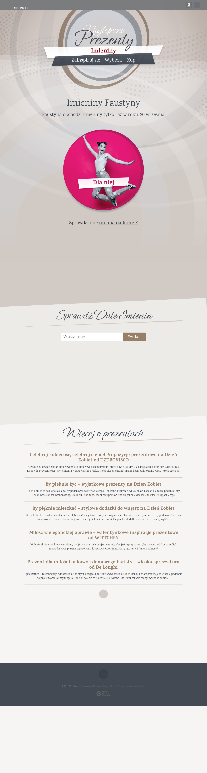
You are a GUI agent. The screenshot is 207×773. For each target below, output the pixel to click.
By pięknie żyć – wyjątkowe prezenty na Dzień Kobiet (104, 500)
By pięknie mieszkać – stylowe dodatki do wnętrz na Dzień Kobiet (103, 541)
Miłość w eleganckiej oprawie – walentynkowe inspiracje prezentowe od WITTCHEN (103, 582)
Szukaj (142, 338)
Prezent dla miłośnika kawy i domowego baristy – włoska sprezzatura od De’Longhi (103, 619)
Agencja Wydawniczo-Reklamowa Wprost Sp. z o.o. (96, 753)
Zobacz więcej (103, 659)
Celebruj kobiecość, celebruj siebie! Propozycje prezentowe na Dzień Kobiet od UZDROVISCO (103, 459)
